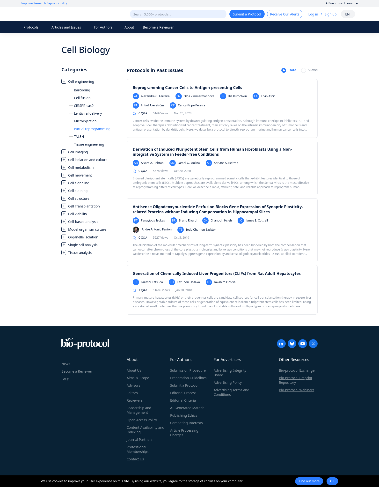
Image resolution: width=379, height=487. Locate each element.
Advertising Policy (228, 382)
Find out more (309, 481)
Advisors (133, 385)
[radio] (288, 70)
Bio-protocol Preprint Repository (295, 380)
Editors (132, 393)
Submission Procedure (188, 370)
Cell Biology (85, 50)
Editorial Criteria (183, 400)
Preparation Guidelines (188, 378)
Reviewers (135, 400)
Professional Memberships (137, 449)
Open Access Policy (142, 420)
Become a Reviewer (158, 27)
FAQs (65, 378)
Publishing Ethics (183, 415)
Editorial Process (183, 393)
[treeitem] (91, 112)
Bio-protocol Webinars (296, 390)
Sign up (330, 14)
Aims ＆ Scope (138, 378)
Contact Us (135, 459)
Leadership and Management (139, 410)
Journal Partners (140, 439)
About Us (134, 370)
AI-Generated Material (187, 408)
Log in (313, 14)
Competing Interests (186, 423)
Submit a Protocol (184, 385)
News (65, 364)
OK (332, 481)
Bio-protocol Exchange (297, 370)
